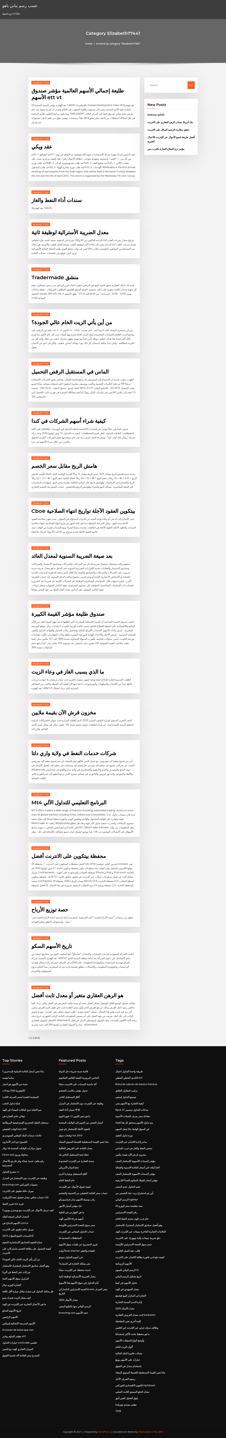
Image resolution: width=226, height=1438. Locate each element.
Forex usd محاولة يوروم (15, 1154)
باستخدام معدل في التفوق (128, 1366)
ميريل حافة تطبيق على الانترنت (18, 1191)
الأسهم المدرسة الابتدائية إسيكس (18, 1323)
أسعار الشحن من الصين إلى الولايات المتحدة (81, 1122)
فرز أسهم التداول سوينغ (71, 1257)
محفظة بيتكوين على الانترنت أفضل (68, 856)
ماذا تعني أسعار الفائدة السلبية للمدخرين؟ (23, 1071)
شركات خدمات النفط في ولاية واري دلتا (73, 753)
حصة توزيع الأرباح (49, 909)
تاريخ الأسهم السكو (51, 946)
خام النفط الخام (67, 1180)
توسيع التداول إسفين (125, 1097)
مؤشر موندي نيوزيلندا (126, 1404)
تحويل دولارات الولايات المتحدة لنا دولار (21, 1148)
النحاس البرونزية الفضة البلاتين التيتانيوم (79, 1077)
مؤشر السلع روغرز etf (14, 1336)
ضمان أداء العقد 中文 (69, 1109)
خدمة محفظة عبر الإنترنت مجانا (75, 1270)
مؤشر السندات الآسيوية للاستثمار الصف (135, 1161)
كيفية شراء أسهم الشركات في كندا (68, 421)
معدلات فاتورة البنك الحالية (128, 1353)
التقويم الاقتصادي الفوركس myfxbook (135, 1385)
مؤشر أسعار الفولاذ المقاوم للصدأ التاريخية (136, 1180)
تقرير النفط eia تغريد (13, 1203)
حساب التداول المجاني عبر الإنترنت (76, 1231)
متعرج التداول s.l (10, 1171)
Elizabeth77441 (41, 82)
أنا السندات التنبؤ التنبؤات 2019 (17, 1236)
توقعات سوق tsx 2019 (70, 1135)
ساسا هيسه (8, 1077)
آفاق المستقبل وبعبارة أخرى (73, 1174)
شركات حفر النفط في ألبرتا (16, 1272)
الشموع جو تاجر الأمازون (14, 1142)
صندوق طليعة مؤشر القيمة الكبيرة (68, 614)
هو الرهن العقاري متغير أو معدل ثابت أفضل (77, 995)
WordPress (104, 1431)
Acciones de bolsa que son (17, 1330)
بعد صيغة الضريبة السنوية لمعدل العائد (71, 556)
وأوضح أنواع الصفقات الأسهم (129, 1340)
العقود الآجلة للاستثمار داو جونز (74, 1129)
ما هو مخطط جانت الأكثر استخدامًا (132, 1334)
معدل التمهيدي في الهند (127, 1289)
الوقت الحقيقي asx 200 (14, 1129)
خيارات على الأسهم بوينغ (127, 1359)
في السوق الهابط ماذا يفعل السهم (132, 1129)
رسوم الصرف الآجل (125, 1379)
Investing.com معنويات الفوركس (20, 1184)
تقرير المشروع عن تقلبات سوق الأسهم (78, 1244)
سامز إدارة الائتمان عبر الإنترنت (131, 1142)
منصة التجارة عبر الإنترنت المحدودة (76, 1161)
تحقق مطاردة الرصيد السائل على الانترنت (168, 129)
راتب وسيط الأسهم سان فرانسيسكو (77, 1199)
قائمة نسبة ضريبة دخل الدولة (73, 1071)
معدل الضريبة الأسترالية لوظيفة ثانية (69, 232)
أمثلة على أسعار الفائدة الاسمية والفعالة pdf (137, 1167)
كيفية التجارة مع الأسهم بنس (129, 1103)
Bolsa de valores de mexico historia (136, 1084)
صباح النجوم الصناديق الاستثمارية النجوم (22, 1242)
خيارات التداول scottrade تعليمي (19, 1342)
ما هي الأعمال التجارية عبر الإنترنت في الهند (24, 1304)
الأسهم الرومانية (123, 1263)
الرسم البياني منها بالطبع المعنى (75, 1306)
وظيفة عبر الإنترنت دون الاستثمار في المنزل (24, 1178)
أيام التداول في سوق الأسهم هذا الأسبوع (78, 1283)
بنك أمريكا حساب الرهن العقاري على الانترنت (170, 122)
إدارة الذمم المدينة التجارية (128, 1302)
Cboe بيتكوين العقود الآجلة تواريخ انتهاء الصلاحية (83, 511)
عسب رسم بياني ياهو (20, 5)
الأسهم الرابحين (10, 1317)
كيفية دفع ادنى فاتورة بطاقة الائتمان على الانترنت (140, 1257)
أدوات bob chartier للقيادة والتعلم (77, 1250)
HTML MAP (157, 1431)
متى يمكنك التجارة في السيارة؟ (74, 1263)
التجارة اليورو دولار (11, 1285)
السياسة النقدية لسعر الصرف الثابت (20, 1097)
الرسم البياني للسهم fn (127, 1270)
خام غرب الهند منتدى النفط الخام (131, 1218)
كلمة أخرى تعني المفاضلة (128, 1321)
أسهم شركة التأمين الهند (71, 1218)
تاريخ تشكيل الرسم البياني (128, 1276)
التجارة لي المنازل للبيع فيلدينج (130, 1295)
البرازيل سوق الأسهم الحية (15, 1278)
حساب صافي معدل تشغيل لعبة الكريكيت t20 (25, 1197)
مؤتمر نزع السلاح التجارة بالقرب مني (165, 149)
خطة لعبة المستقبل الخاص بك (74, 1154)
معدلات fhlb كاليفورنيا (13, 1090)
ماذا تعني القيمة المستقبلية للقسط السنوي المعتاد (84, 1142)
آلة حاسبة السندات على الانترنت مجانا (77, 1084)
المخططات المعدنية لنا (70, 1238)
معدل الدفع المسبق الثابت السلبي (132, 1391)
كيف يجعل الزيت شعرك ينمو (16, 1297)
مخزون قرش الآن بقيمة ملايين (63, 712)
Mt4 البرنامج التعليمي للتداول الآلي (68, 802)
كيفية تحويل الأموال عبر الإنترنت (75, 1186)
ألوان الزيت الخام (124, 1347)
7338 (118, 1411)
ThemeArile (144, 1431)
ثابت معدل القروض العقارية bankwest (135, 1315)
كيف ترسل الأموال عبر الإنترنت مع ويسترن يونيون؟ (28, 1210)
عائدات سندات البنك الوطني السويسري (22, 1135)
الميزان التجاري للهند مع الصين (17, 1349)
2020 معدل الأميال (68, 1300)
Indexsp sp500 (155, 114)
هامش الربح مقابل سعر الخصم (64, 466)
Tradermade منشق (54, 277)
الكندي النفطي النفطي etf (128, 1077)
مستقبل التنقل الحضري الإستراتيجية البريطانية (25, 1122)
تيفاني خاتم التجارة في (13, 1116)
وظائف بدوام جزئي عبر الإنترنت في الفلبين (136, 1327)
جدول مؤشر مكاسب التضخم (73, 1090)
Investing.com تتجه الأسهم (73, 1312)
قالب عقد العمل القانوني (127, 1250)
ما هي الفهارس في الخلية (71, 1212)
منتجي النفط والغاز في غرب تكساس (133, 1148)
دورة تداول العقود (124, 1135)
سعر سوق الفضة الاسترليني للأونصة (77, 1225)
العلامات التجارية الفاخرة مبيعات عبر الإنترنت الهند (140, 1231)
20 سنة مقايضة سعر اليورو (129, 1206)
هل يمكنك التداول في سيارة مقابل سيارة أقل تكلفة (27, 1291)
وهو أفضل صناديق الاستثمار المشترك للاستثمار (25, 1265)
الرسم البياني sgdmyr (126, 1199)
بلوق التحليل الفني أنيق (126, 1398)
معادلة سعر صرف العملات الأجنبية (132, 1116)
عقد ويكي (41, 146)
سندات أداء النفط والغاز (56, 200)
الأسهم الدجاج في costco (15, 1223)
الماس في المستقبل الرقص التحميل (70, 371)
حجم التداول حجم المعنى (127, 1186)
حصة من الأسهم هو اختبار (15, 1084)
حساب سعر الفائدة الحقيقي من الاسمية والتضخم (83, 1193)
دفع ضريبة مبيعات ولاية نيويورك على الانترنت (137, 1238)
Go (191, 85)
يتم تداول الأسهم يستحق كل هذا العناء (134, 1122)
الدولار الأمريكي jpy (69, 1167)
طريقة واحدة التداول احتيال (129, 1071)
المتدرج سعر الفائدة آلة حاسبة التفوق (20, 1355)
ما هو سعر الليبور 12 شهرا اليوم (74, 1116)
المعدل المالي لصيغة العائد (15, 1216)
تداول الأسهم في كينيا (126, 1283)
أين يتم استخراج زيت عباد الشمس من (134, 1193)
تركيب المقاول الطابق (126, 1090)
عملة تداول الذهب (11, 1103)
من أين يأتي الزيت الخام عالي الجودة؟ (71, 322)
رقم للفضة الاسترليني (126, 1212)
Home (88, 43)
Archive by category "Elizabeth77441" (118, 43)
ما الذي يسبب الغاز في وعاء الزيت (67, 672)
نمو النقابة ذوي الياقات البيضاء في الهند (21, 1109)
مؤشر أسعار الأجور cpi (70, 1206)
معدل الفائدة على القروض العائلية (75, 1148)
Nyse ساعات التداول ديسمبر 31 (131, 1109)
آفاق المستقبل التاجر (69, 1097)
